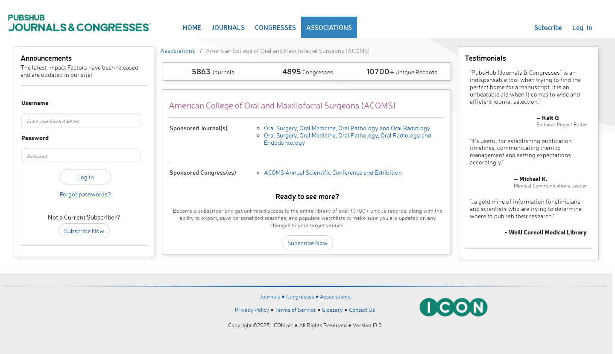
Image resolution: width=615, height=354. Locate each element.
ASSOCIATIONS (329, 27)
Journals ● (273, 296)
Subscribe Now (84, 230)
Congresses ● (303, 296)
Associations (177, 50)
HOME (192, 27)
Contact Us (362, 309)
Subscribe (548, 27)
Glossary (332, 309)
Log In (582, 27)
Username (31, 103)
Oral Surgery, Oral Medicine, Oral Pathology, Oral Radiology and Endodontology (347, 139)
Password (31, 138)
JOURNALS (228, 27)
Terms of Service (295, 309)
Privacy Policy (252, 309)
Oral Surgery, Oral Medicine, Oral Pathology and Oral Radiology (347, 128)
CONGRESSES (275, 27)
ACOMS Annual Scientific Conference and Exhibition (333, 172)
